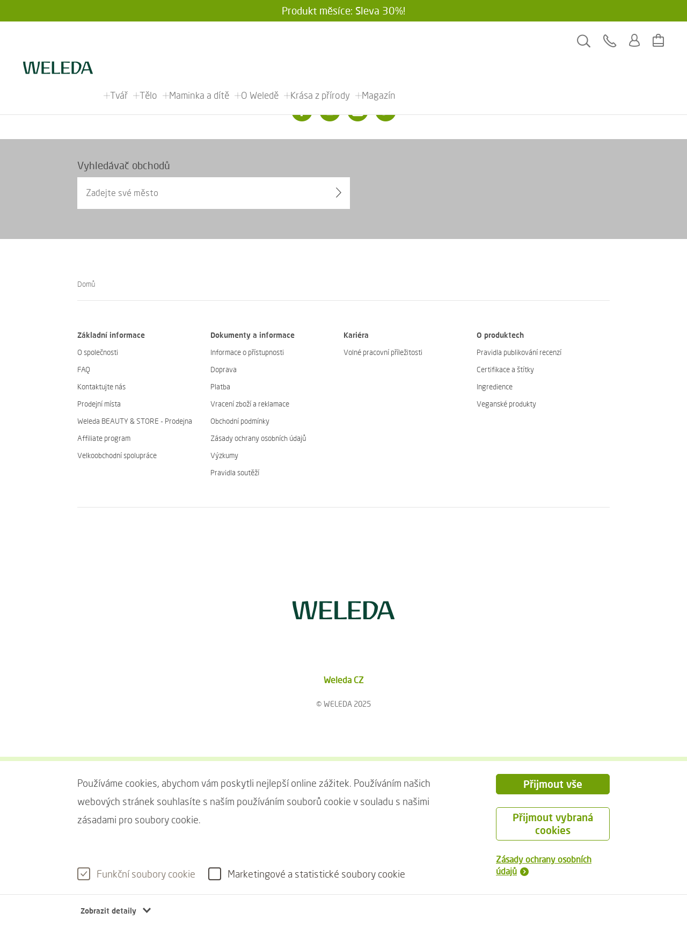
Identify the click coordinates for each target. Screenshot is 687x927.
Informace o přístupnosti (247, 352)
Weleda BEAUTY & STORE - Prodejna (134, 420)
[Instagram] (329, 111)
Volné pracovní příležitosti (383, 352)
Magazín (379, 41)
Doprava (223, 369)
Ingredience (495, 386)
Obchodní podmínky (239, 420)
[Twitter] (385, 111)
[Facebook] (301, 111)
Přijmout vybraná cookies (553, 823)
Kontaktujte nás (101, 386)
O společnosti (97, 352)
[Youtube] (357, 111)
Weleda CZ (344, 680)
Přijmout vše (552, 784)
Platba (220, 386)
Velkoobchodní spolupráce (117, 455)
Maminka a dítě (200, 41)
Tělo (149, 41)
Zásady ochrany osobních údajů (258, 438)
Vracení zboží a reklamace (249, 403)
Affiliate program (103, 438)
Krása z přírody (320, 41)
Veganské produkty (506, 403)
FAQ (83, 369)
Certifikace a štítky (505, 369)
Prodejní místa (99, 403)
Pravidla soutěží (234, 472)
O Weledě (260, 41)
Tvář (119, 41)
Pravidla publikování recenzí (519, 352)
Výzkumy (224, 455)
